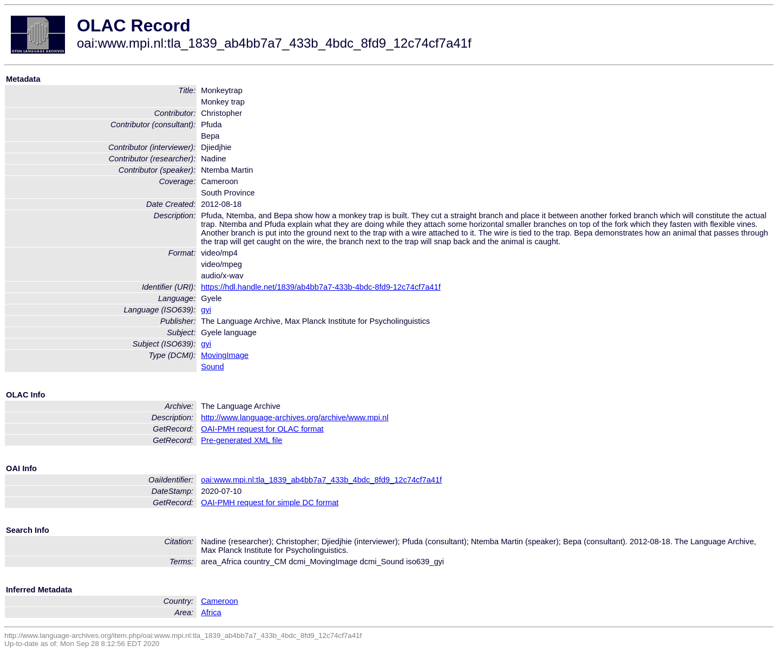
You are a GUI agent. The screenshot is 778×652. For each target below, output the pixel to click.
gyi (206, 309)
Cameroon (219, 601)
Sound (212, 366)
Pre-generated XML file (241, 440)
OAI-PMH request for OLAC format (262, 429)
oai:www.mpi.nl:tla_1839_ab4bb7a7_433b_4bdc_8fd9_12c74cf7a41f (321, 479)
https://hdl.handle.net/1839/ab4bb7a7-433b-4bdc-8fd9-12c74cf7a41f (320, 287)
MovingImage (225, 355)
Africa (211, 612)
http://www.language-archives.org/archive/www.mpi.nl (294, 417)
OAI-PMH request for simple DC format (269, 502)
